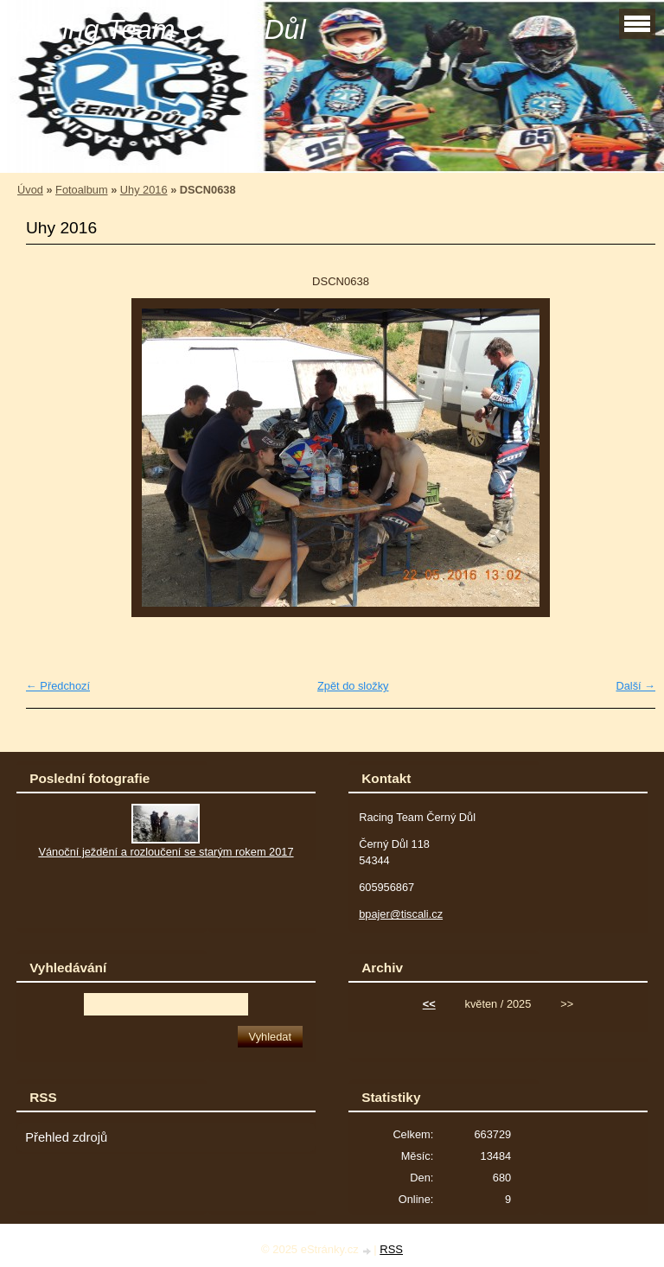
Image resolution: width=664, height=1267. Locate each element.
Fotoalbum (81, 189)
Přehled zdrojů (66, 1137)
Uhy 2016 (144, 189)
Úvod (30, 189)
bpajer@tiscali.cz (401, 913)
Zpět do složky (353, 685)
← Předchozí (58, 685)
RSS (391, 1249)
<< (429, 1003)
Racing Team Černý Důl (159, 29)
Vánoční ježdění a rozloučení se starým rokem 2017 (165, 851)
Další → (635, 685)
